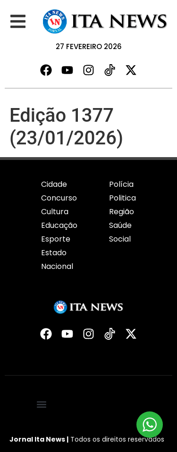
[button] (17, 21)
